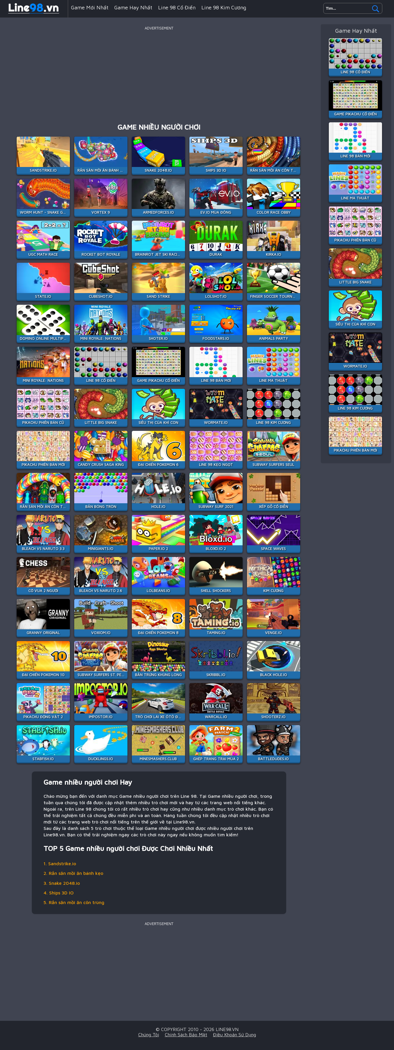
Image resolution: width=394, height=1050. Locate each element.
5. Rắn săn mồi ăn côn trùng (74, 902)
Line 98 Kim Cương (223, 7)
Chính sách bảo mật (186, 1034)
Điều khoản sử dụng (234, 1034)
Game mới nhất (89, 7)
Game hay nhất (133, 7)
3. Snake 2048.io (62, 883)
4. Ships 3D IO (59, 892)
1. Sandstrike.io (60, 863)
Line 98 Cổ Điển (177, 7)
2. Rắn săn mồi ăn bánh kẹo (73, 873)
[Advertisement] (159, 73)
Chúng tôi (148, 1034)
